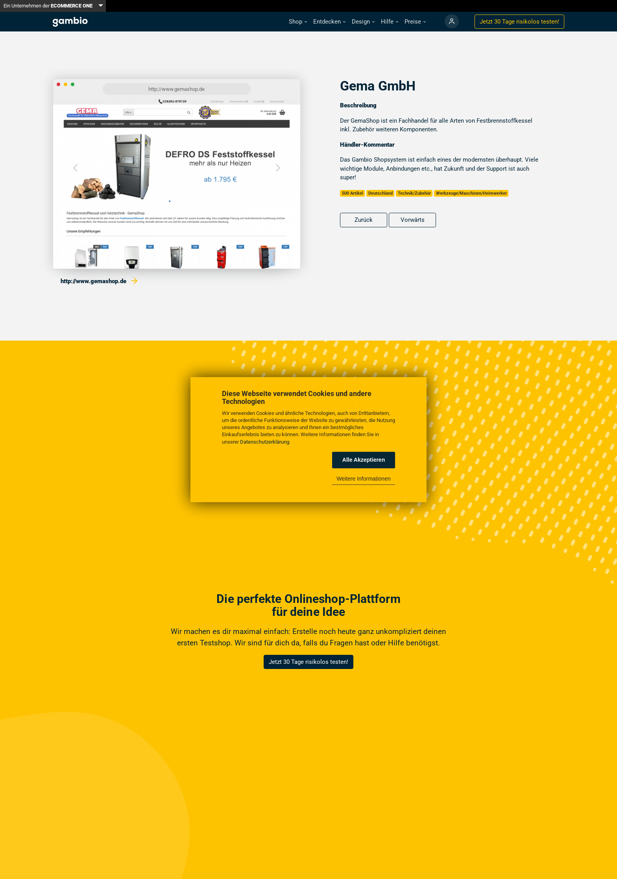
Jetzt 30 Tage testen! (519, 21)
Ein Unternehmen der (48, 6)
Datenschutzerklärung (264, 441)
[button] (298, 21)
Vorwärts (413, 219)
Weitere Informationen (363, 478)
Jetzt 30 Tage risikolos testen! (308, 661)
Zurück (364, 219)
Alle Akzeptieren (363, 460)
